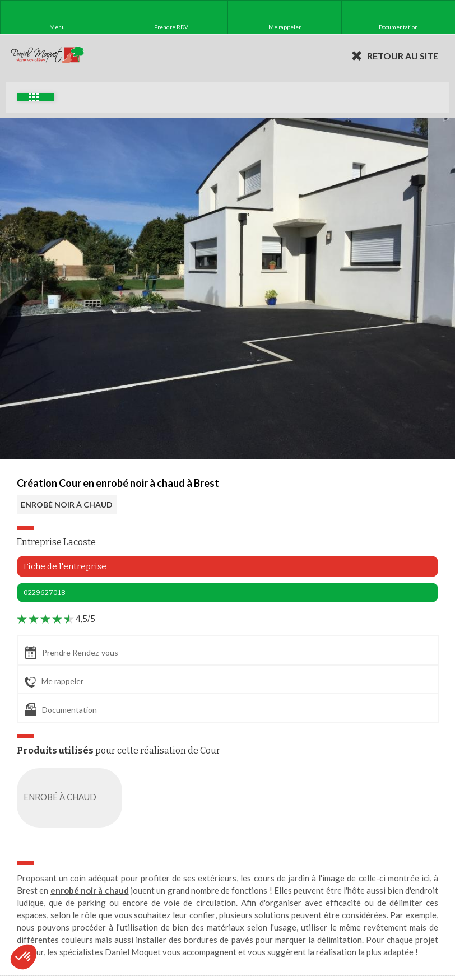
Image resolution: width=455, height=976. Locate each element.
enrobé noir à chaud (89, 890)
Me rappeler (54, 681)
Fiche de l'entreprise (65, 566)
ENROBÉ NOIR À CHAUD (67, 504)
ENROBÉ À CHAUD (72, 797)
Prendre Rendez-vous (71, 652)
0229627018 (45, 592)
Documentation (61, 709)
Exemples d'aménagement (34, 97)
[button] (23, 957)
